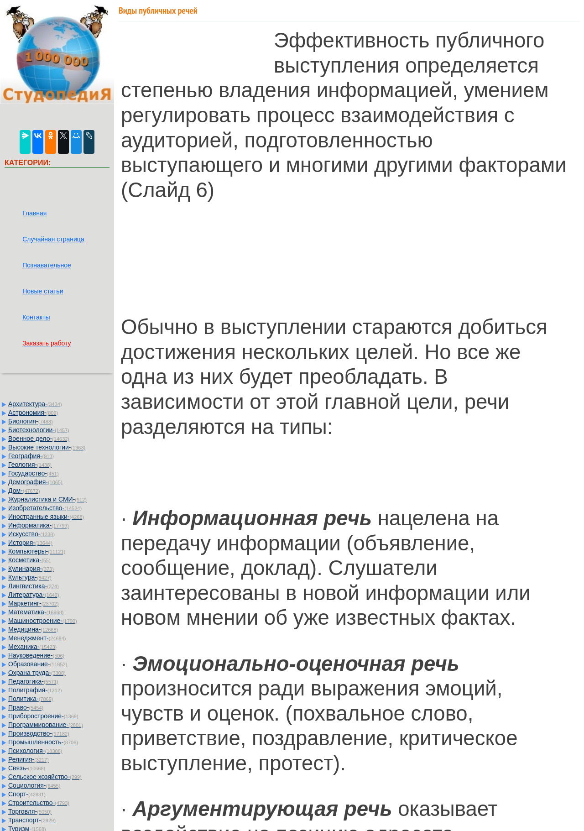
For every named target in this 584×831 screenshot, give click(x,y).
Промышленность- (43, 742)
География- (31, 456)
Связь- (26, 768)
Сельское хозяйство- (45, 776)
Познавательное (46, 265)
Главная (34, 213)
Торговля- (30, 811)
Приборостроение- (43, 716)
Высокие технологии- (46, 447)
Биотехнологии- (38, 430)
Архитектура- (35, 404)
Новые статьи (42, 291)
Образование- (37, 664)
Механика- (32, 646)
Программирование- (45, 724)
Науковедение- (36, 655)
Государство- (33, 473)
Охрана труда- (37, 672)
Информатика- (38, 525)
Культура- (30, 577)
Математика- (35, 612)
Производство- (38, 733)
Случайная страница (53, 239)
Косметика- (29, 560)
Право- (25, 707)
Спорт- (27, 794)
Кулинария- (31, 568)
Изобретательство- (45, 508)
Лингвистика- (33, 586)
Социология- (34, 785)
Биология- (30, 421)
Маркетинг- (33, 603)
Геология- (30, 464)
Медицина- (33, 629)
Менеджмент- (37, 638)
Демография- (35, 482)
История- (30, 542)
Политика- (30, 698)
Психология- (35, 750)
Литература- (33, 594)
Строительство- (38, 802)
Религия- (28, 759)
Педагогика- (33, 681)
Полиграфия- (35, 690)
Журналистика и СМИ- (47, 499)
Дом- (24, 490)
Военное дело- (38, 438)
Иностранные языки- (46, 516)
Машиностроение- (42, 620)
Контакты (36, 317)
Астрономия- (33, 412)
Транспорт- (32, 820)
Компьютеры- (36, 551)
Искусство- (31, 534)
